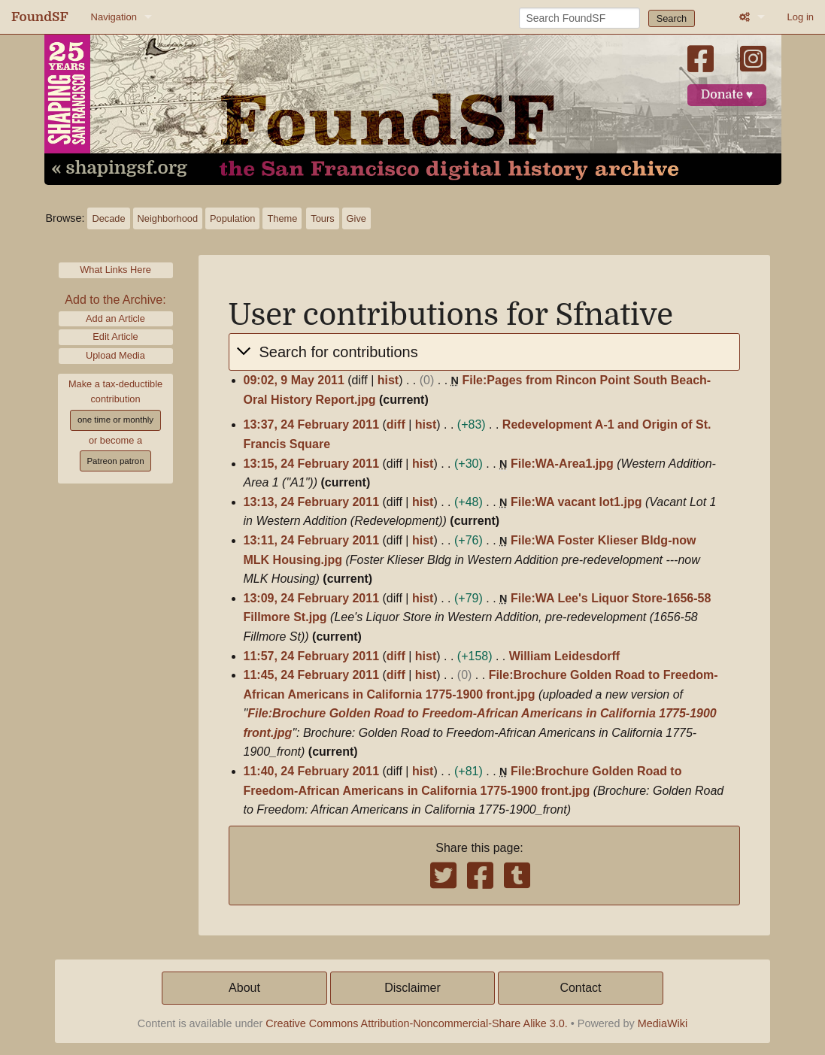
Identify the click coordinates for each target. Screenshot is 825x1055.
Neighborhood (168, 218)
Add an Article (115, 318)
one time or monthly (115, 419)
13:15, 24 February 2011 (312, 463)
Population (232, 218)
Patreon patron (115, 460)
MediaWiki (662, 1023)
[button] (484, 352)
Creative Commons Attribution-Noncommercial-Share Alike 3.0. (416, 1023)
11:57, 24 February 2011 (312, 656)
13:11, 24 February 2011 (312, 540)
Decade (108, 218)
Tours (322, 218)
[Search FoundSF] (579, 18)
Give (356, 218)
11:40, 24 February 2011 (312, 771)
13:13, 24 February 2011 (312, 502)
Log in (800, 17)
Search (672, 18)
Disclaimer (412, 987)
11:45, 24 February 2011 (312, 674)
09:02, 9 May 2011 (294, 380)
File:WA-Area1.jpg (562, 463)
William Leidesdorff (564, 656)
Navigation (114, 17)
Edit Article (115, 336)
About (244, 987)
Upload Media (115, 355)
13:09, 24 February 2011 (312, 598)
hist (388, 380)
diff (396, 424)
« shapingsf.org (119, 168)
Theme (282, 218)
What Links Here (115, 269)
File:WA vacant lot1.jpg (576, 502)
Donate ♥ (727, 95)
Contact (580, 987)
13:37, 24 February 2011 (312, 424)
